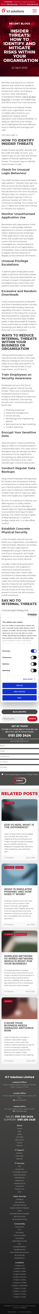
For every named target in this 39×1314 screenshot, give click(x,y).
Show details (28, 679)
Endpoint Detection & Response (19, 1208)
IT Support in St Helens (19, 1282)
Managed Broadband (19, 1246)
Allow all (19, 685)
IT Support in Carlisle (19, 1288)
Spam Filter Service (19, 1216)
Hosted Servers (19, 1180)
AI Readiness (19, 1199)
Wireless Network (19, 1258)
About (19, 1125)
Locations (19, 1263)
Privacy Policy (32, 774)
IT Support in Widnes (19, 1279)
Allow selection (19, 691)
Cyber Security (19, 1196)
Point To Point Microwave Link (19, 1252)
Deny (19, 698)
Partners (19, 1142)
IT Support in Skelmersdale (19, 1285)
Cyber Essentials (19, 1202)
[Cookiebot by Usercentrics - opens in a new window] (28, 614)
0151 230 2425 (26, 1119)
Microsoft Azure (19, 1189)
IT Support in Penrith (19, 1294)
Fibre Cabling (19, 1238)
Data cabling (19, 1232)
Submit (19, 781)
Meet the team (19, 1140)
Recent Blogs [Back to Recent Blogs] (19, 23)
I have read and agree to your (15, 774)
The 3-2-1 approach (27, 509)
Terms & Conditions (25, 1312)
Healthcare (19, 1158)
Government (19, 1156)
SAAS (19, 1192)
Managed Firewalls (19, 1249)
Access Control (19, 1227)
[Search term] (14, 718)
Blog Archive (19, 712)
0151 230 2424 (24, 1116)
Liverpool (17, 2)
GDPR (20, 1210)
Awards (19, 1128)
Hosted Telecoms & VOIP (19, 1241)
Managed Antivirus (19, 1183)
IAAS (19, 1244)
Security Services (19, 1255)
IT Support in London (19, 1297)
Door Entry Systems (20, 1235)
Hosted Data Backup (19, 1175)
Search (32, 719)
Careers (19, 1134)
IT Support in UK (19, 1265)
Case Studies (19, 1137)
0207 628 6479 (21, 1100)
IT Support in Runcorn (19, 1277)
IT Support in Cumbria (19, 1291)
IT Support (9, 803)
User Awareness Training (19, 1219)
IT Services (19, 1163)
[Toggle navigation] (34, 10)
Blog (19, 1131)
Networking (21, 934)
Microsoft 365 (20, 1186)
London (25, 2)
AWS (19, 1166)
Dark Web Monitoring (19, 1205)
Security (19, 867)
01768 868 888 (21, 1111)
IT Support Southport (19, 1274)
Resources (19, 1145)
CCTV (19, 1229)
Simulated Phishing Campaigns (19, 1213)
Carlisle (32, 2)
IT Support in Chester (19, 1271)
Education (19, 1153)
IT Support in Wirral (19, 1268)
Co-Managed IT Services (19, 1172)
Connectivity (19, 1224)
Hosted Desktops (19, 1177)
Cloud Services (19, 1169)
